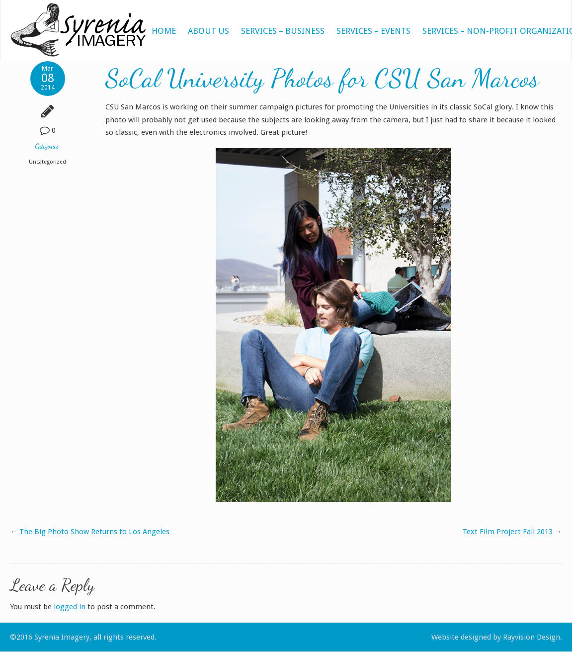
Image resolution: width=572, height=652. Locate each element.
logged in (69, 606)
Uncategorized (47, 162)
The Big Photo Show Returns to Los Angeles (94, 531)
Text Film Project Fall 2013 (508, 531)
